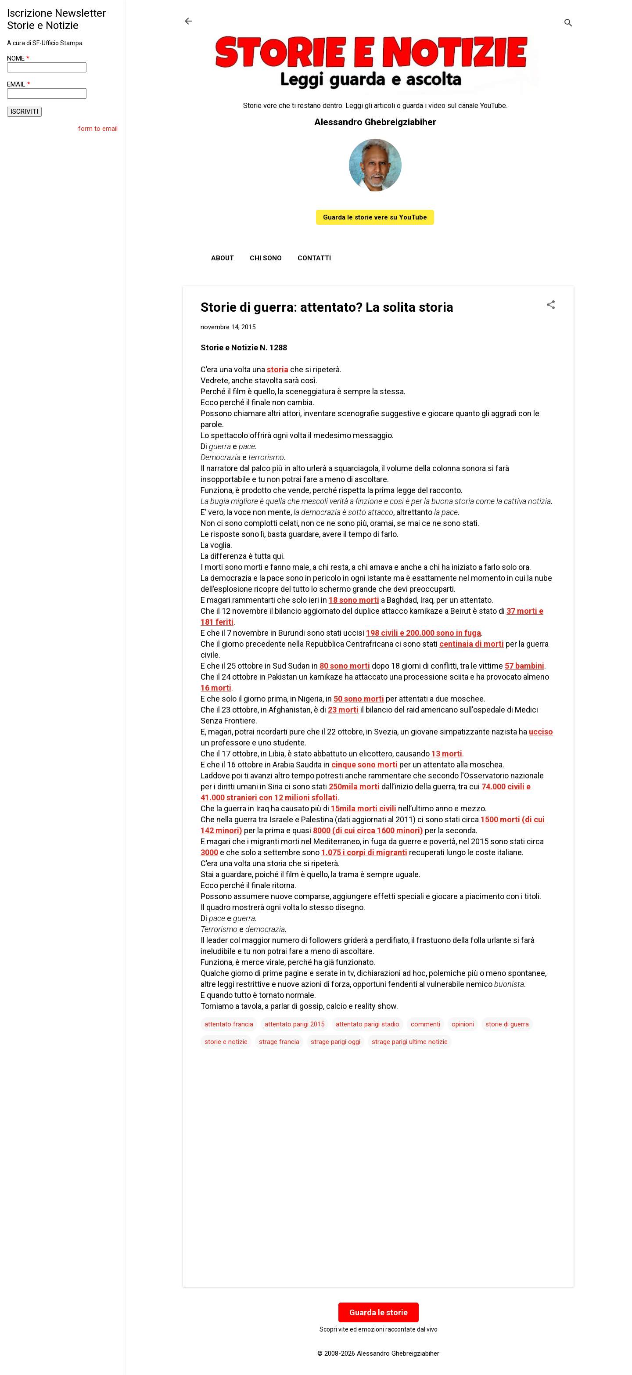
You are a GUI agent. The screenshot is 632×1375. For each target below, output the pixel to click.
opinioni (463, 1024)
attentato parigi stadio (367, 1024)
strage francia (279, 1042)
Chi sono (266, 258)
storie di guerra (507, 1024)
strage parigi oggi (335, 1042)
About (222, 258)
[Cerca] (568, 24)
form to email (98, 129)
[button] (551, 305)
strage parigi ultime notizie (410, 1042)
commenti (425, 1024)
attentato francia (229, 1024)
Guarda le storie (378, 1312)
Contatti (314, 258)
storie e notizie (226, 1042)
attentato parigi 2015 (294, 1024)
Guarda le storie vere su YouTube (375, 217)
